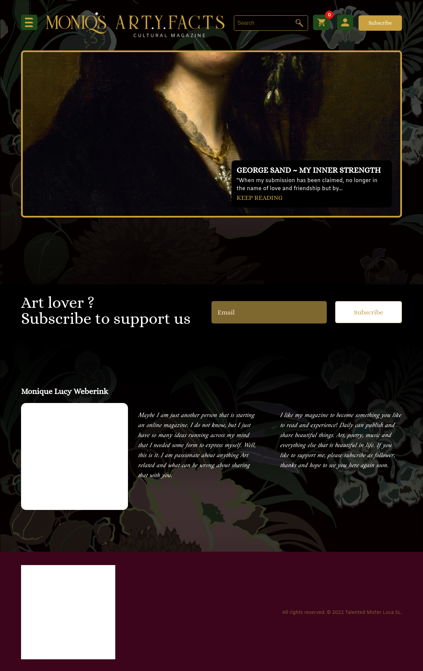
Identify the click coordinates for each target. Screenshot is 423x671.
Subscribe (380, 23)
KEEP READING (260, 197)
